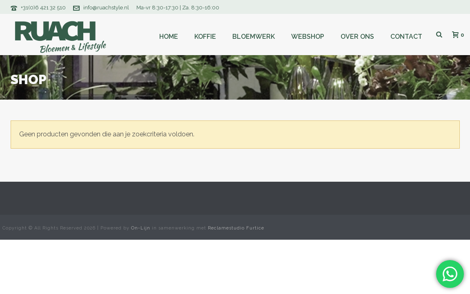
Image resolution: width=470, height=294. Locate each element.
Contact (406, 36)
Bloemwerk (253, 36)
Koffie (205, 36)
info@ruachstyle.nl (106, 7)
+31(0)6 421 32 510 (43, 7)
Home (168, 36)
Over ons (357, 36)
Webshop (307, 36)
